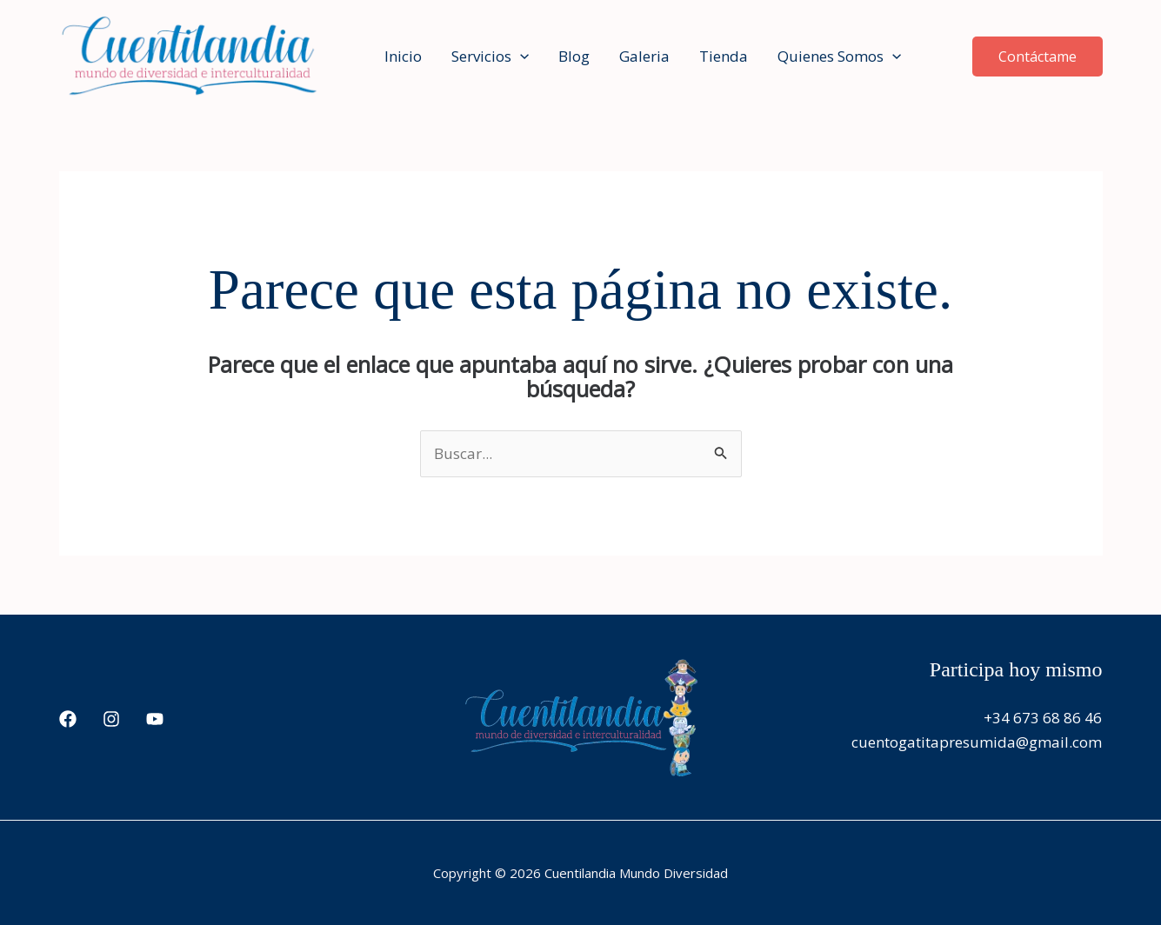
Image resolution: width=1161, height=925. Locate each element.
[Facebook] (68, 719)
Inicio (403, 56)
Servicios (490, 56)
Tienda (723, 56)
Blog (574, 56)
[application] (520, 56)
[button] (1037, 57)
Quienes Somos (839, 56)
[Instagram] (111, 719)
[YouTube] (154, 719)
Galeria (644, 56)
